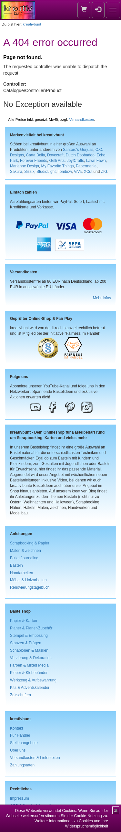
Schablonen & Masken (29, 650)
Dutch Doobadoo (80, 155)
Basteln (16, 565)
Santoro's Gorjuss (78, 149)
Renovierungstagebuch (29, 587)
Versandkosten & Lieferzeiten (35, 757)
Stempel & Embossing (29, 635)
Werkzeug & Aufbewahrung (33, 680)
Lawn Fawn (96, 160)
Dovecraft (55, 155)
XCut (88, 171)
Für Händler (20, 735)
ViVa (78, 171)
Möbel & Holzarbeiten (28, 580)
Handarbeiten (21, 573)
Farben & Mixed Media (29, 665)
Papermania (86, 166)
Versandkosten (81, 119)
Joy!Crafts (75, 160)
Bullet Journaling (24, 558)
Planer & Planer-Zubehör (31, 628)
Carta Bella (35, 155)
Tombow (65, 171)
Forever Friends (33, 160)
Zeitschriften (20, 695)
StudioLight (46, 171)
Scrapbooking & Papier (29, 543)
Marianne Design (24, 166)
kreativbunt (32, 24)
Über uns (17, 750)
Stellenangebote (24, 743)
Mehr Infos (102, 298)
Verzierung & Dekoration (31, 658)
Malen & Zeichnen (25, 550)
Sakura (16, 171)
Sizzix (29, 171)
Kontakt (16, 728)
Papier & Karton (23, 620)
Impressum (19, 798)
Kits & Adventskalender (29, 687)
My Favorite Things (57, 166)
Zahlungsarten (22, 765)
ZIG (104, 171)
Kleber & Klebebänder (28, 672)
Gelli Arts (57, 160)
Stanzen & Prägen (25, 643)
